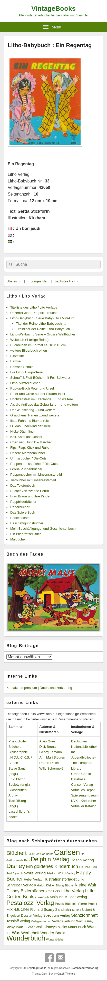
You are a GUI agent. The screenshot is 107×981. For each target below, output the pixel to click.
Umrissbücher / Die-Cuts (28, 458)
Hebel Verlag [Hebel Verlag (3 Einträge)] (33, 879)
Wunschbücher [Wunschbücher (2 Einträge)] (55, 939)
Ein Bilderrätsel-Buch (25, 534)
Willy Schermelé (51, 768)
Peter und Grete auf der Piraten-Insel (37, 394)
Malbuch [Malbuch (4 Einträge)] (57, 897)
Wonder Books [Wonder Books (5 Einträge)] (53, 933)
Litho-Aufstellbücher (25, 383)
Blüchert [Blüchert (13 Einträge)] (16, 853)
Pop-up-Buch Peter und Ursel (32, 388)
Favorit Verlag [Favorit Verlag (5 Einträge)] (33, 873)
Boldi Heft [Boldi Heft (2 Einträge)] (33, 853)
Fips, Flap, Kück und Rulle (29, 447)
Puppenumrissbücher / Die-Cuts (33, 464)
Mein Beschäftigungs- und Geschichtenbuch (42, 528)
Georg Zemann (50, 752)
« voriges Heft (38, 281)
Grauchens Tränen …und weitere (35, 415)
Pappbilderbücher (23, 502)
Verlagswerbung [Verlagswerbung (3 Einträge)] (63, 921)
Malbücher (18, 539)
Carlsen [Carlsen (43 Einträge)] (67, 852)
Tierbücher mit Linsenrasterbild (33, 480)
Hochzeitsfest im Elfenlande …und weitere (41, 399)
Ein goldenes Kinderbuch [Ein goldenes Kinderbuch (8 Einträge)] (52, 866)
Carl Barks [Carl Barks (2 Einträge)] (46, 853)
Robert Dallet (49, 763)
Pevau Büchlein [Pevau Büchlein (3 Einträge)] (66, 904)
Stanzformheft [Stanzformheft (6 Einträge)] (84, 915)
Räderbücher (20, 507)
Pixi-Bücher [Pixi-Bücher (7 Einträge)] (17, 909)
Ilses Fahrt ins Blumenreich (30, 421)
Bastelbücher (20, 518)
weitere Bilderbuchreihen (28, 350)
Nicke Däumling (22, 431)
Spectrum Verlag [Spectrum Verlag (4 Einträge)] (56, 915)
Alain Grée (47, 741)
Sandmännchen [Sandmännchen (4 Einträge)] (68, 909)
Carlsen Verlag (82, 784)
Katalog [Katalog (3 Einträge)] (39, 885)
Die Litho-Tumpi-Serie (26, 372)
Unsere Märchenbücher (27, 453)
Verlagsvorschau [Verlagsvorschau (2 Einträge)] (41, 921)
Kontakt (12, 688)
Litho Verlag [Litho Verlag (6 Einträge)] (72, 890)
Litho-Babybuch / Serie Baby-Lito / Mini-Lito (42, 318)
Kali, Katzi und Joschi (26, 437)
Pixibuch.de (17, 741)
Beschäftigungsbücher (26, 523)
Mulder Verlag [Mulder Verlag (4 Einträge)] (75, 897)
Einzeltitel (17, 356)
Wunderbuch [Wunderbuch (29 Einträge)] (25, 938)
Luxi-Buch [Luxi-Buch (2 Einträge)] (43, 897)
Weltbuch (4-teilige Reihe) (29, 340)
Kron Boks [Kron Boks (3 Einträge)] (52, 891)
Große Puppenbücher (26, 469)
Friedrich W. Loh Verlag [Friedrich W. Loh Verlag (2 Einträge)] (61, 873)
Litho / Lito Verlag (26, 296)
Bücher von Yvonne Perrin (29, 491)
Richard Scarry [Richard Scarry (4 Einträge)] (42, 909)
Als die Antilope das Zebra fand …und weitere (44, 404)
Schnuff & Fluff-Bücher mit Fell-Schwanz (40, 378)
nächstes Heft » (66, 281)
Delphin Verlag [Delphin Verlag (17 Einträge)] (50, 859)
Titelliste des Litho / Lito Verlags (33, 307)
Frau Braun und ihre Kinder (30, 496)
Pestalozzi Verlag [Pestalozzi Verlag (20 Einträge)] (30, 902)
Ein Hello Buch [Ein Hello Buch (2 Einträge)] (88, 866)
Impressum (29, 688)
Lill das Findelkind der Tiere (30, 426)
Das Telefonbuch (22, 485)
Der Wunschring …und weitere (33, 410)
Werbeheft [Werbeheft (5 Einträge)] (30, 933)
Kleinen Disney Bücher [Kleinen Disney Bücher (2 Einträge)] (60, 885)
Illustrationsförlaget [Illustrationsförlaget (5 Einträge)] (60, 879)
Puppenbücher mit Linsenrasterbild (36, 474)
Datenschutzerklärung (56, 688)
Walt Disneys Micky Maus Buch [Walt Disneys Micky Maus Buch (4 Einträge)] (60, 927)
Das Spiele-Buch (22, 512)
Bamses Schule (21, 367)
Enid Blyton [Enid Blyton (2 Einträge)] (13, 873)
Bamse (15, 361)
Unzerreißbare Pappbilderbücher (34, 313)
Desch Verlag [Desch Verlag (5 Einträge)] (82, 860)
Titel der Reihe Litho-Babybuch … (41, 323)
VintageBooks (53, 8)
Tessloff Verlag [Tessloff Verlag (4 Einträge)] (18, 921)
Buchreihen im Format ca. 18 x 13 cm (38, 345)
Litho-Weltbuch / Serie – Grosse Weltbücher (42, 334)
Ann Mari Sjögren (52, 757)
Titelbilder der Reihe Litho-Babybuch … (45, 329)
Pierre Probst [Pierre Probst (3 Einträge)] (87, 904)
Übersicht (13, 281)
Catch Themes (66, 973)
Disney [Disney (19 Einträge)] (15, 865)
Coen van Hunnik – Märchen (31, 442)
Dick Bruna (47, 747)
